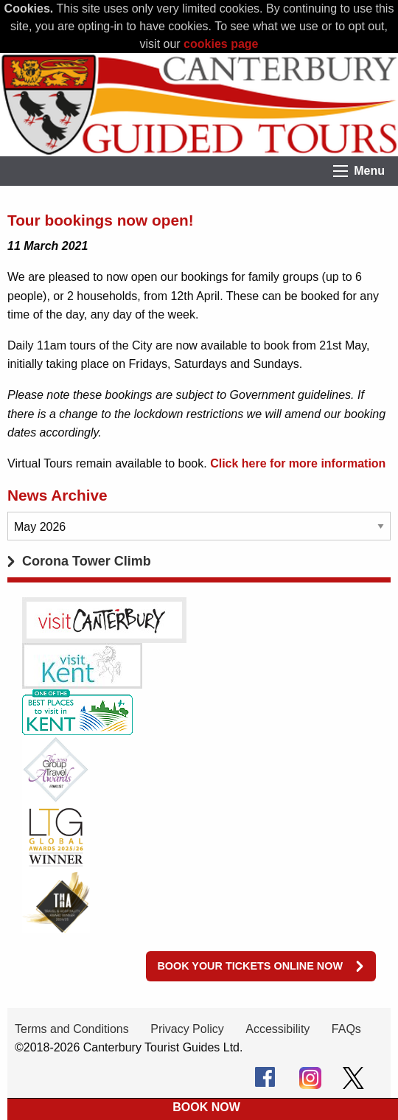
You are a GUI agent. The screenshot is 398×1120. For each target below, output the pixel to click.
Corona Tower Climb (86, 561)
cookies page (221, 44)
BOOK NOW (206, 1107)
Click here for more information (297, 463)
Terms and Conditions (72, 1029)
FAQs (346, 1029)
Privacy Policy (187, 1029)
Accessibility (277, 1029)
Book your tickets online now (250, 966)
